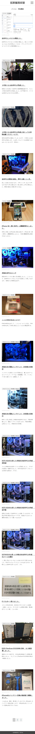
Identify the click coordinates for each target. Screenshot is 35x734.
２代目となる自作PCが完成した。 (14, 85)
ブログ (4, 60)
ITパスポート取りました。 (11, 601)
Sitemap (21, 732)
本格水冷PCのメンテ (9, 273)
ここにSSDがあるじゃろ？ (11, 320)
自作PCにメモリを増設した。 (12, 38)
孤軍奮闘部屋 (16, 732)
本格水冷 (17, 341)
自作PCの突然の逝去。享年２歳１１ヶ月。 (17, 179)
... (20, 46)
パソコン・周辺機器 (7, 13)
